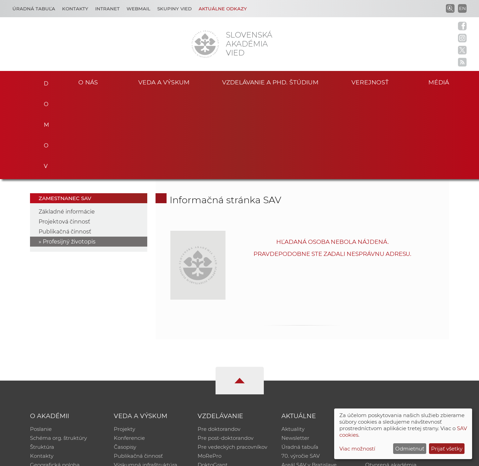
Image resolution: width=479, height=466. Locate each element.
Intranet (107, 8)
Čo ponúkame (299, 388)
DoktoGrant (213, 379)
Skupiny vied (174, 8)
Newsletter (295, 352)
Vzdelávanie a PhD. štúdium (270, 82)
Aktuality (293, 343)
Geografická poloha (55, 379)
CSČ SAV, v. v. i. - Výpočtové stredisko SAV (132, 457)
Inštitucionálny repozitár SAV (402, 343)
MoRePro (209, 370)
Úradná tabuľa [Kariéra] (33, 8)
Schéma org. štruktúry (58, 352)
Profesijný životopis (69, 156)
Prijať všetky (446, 448)
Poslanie (41, 343)
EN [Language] (462, 8)
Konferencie (129, 352)
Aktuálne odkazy (223, 8)
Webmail (138, 8)
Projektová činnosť (64, 136)
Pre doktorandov (219, 343)
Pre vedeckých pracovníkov (232, 361)
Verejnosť (370, 82)
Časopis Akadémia (389, 370)
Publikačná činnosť (65, 146)
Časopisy (125, 361)
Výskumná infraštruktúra (145, 379)
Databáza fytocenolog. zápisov (404, 361)
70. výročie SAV (300, 370)
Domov (44, 81)
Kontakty (75, 8)
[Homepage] (205, 44)
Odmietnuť (409, 448)
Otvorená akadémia (391, 379)
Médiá (438, 82)
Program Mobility (220, 388)
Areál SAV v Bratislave (309, 379)
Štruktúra (42, 361)
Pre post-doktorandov (225, 352)
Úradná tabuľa (299, 361)
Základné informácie (67, 126)
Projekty (124, 343)
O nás (88, 82)
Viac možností (357, 448)
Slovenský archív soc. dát (396, 352)
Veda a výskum (164, 82)
